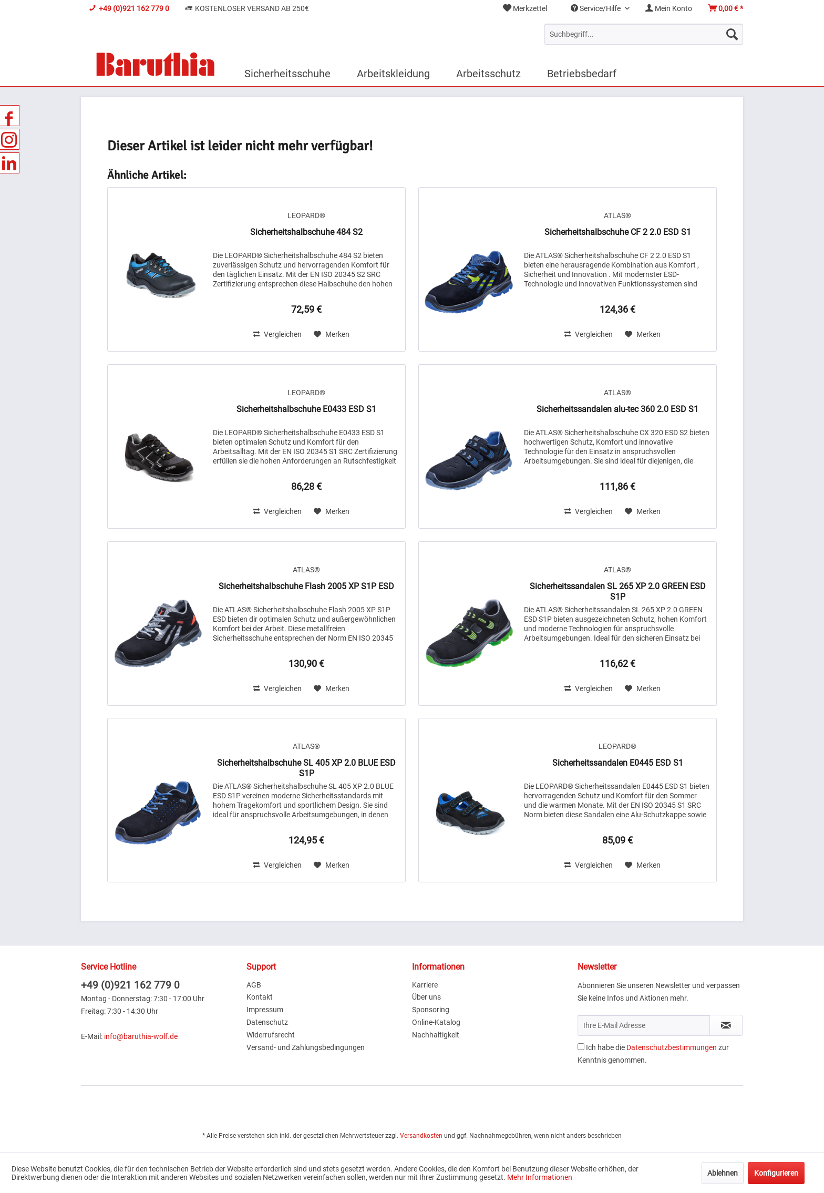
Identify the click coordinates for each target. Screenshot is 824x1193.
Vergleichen (277, 334)
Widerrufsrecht (270, 1035)
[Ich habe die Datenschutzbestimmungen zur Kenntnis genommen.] (581, 1046)
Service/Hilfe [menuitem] (596, 8)
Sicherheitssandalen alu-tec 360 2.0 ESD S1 (617, 409)
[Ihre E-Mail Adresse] (644, 1025)
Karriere (425, 985)
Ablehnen (722, 1173)
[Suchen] (732, 34)
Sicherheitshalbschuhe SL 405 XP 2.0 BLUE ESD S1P (306, 768)
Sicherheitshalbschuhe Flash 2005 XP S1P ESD (306, 586)
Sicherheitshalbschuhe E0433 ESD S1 (306, 409)
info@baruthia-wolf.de (141, 1036)
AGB (253, 985)
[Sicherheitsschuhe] (287, 73)
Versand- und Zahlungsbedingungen (305, 1047)
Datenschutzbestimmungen (671, 1047)
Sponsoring (430, 1009)
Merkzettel (525, 8)
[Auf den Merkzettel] (331, 334)
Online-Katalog (436, 1022)
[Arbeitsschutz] (488, 73)
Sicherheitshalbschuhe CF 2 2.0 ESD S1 (617, 232)
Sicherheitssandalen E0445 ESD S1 (617, 763)
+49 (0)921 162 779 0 (130, 985)
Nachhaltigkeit (435, 1035)
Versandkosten (421, 1135)
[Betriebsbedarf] (582, 73)
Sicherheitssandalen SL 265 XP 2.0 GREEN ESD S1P (618, 591)
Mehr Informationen (539, 1177)
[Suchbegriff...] (643, 34)
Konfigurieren (776, 1173)
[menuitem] (525, 8)
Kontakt (259, 997)
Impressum (264, 1009)
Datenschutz (267, 1022)
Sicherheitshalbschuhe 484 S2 (306, 232)
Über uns (426, 997)
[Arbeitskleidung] (393, 73)
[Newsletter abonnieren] (726, 1025)
